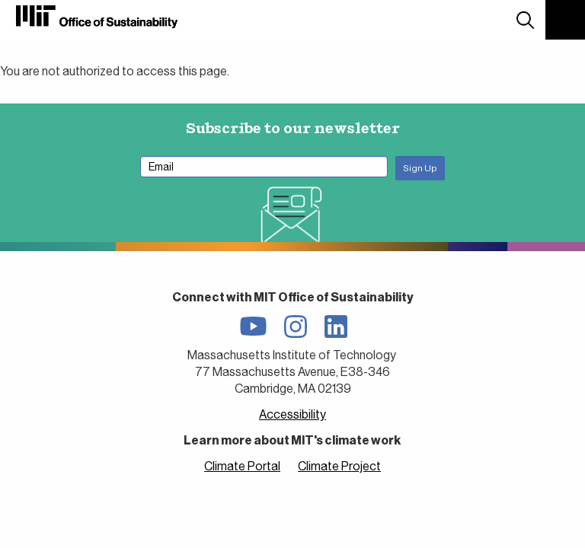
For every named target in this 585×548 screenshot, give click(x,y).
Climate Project (339, 466)
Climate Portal (242, 466)
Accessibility (292, 414)
